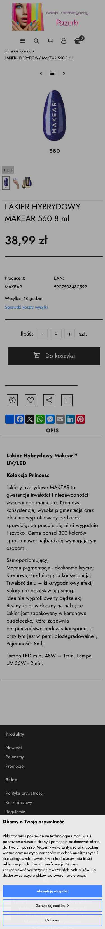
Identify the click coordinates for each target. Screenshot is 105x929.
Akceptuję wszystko (52, 891)
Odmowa (52, 920)
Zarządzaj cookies (50, 905)
